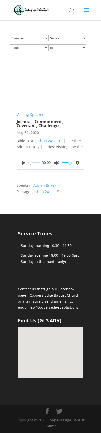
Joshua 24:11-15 (48, 140)
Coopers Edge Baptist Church (54, 295)
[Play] (23, 163)
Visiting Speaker (30, 114)
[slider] (34, 162)
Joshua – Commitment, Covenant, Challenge (40, 123)
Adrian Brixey (44, 185)
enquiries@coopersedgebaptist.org (48, 307)
